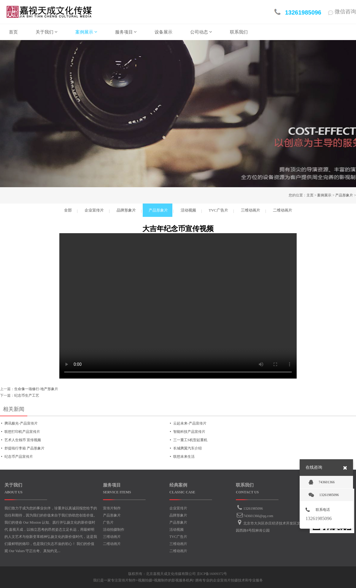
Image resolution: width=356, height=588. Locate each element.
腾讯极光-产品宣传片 (21, 423)
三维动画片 (112, 537)
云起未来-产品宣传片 (189, 423)
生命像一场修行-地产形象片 (36, 389)
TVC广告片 (178, 537)
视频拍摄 (145, 580)
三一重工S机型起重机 (190, 440)
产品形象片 (344, 195)
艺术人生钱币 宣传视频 (22, 440)
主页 (310, 195)
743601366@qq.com (258, 516)
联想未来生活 (184, 456)
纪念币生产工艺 (26, 395)
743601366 (322, 482)
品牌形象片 (178, 515)
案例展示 (324, 195)
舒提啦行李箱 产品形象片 (24, 448)
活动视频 (176, 529)
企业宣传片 (178, 508)
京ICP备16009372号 (212, 574)
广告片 (108, 522)
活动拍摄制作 (113, 529)
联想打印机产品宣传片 (22, 432)
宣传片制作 (112, 508)
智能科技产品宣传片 (189, 432)
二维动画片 (112, 544)
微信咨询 (342, 12)
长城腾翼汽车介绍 (187, 448)
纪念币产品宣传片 (18, 456)
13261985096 (253, 508)
